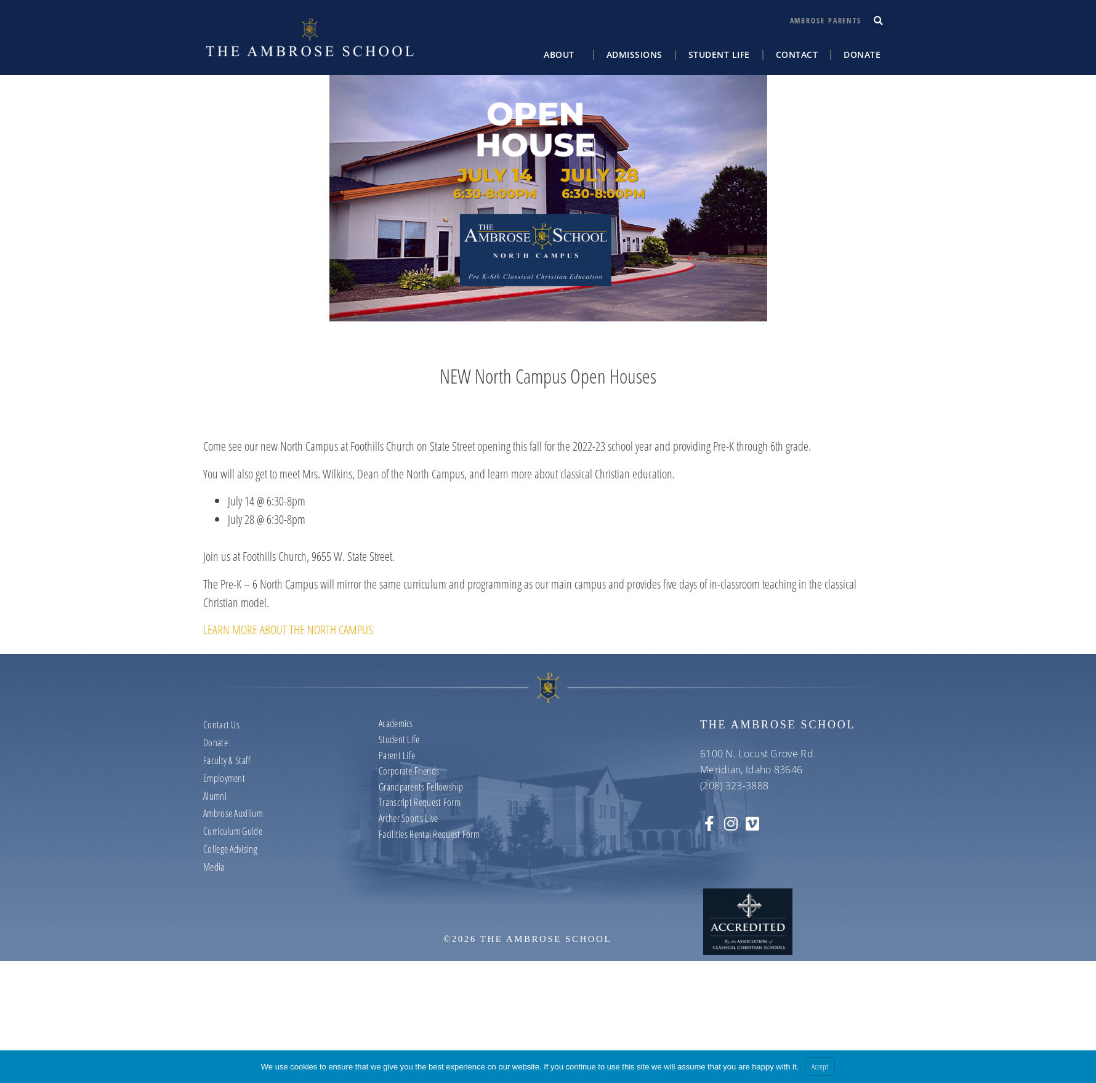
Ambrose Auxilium (233, 813)
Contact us (221, 724)
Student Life (719, 54)
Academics (396, 723)
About (562, 55)
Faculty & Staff (227, 760)
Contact (797, 54)
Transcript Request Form (420, 802)
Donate (862, 54)
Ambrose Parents (826, 20)
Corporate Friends (409, 771)
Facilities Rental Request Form (429, 834)
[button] (878, 20)
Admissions (634, 54)
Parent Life (397, 755)
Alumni (215, 796)
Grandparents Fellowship (421, 787)
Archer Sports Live (408, 818)
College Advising (230, 849)
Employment (224, 778)
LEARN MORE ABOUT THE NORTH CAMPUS (288, 629)
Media (214, 867)
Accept (820, 1066)
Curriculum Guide (232, 831)
